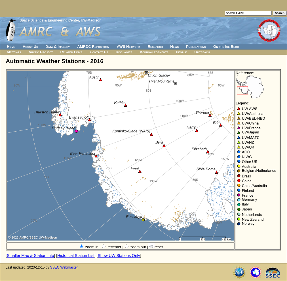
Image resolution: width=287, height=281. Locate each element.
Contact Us (99, 52)
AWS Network (128, 46)
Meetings (14, 52)
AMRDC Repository (93, 46)
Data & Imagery (57, 46)
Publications (196, 46)
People (181, 52)
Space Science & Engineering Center (49, 20)
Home (11, 46)
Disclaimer (124, 52)
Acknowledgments (154, 52)
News (174, 46)
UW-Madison (91, 20)
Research (155, 46)
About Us (30, 46)
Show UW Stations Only (119, 255)
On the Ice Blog (226, 46)
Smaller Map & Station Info (30, 255)
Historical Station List (75, 255)
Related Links (71, 52)
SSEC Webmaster (64, 267)
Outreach (202, 52)
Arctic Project (41, 52)
